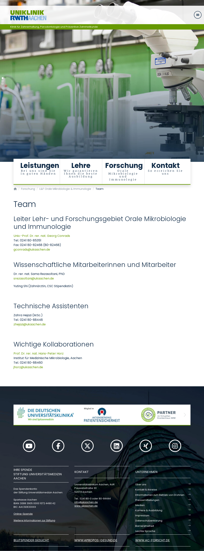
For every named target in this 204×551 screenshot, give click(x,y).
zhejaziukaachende (30, 324)
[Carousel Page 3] (2, 84)
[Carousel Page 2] (2, 81)
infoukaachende (86, 502)
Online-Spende (23, 513)
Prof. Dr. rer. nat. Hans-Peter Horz (39, 353)
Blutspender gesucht (31, 540)
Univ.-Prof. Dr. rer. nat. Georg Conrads (42, 236)
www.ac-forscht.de (152, 540)
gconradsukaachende (32, 249)
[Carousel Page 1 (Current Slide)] (2, 78)
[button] (19, 415)
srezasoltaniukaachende (34, 278)
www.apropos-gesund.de (95, 540)
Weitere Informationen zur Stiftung (34, 520)
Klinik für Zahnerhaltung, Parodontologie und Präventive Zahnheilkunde (54, 27)
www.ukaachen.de (86, 505)
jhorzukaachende (28, 367)
